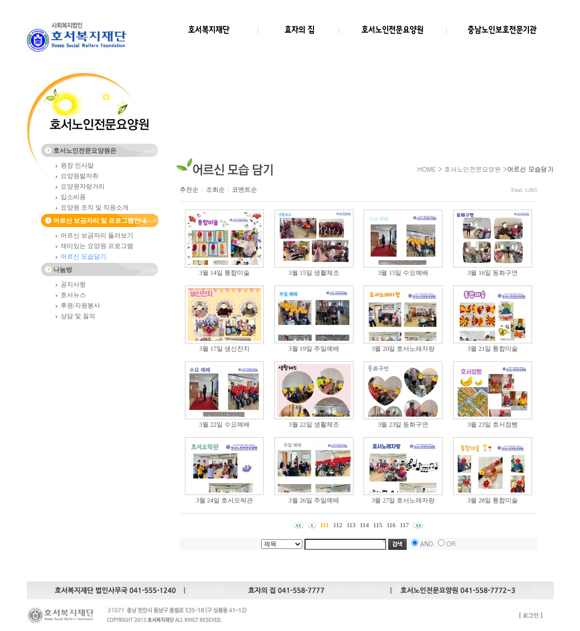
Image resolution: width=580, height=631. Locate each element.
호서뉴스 (73, 295)
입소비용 (73, 197)
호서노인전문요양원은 (84, 150)
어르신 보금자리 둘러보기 (97, 235)
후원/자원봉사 (80, 305)
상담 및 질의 (78, 316)
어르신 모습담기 (83, 256)
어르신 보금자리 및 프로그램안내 (99, 220)
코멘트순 (244, 189)
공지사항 (73, 284)
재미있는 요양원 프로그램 (97, 246)
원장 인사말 (77, 165)
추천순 (189, 189)
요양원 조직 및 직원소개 (95, 207)
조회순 (215, 189)
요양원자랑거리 (83, 186)
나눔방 (62, 269)
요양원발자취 (80, 176)
